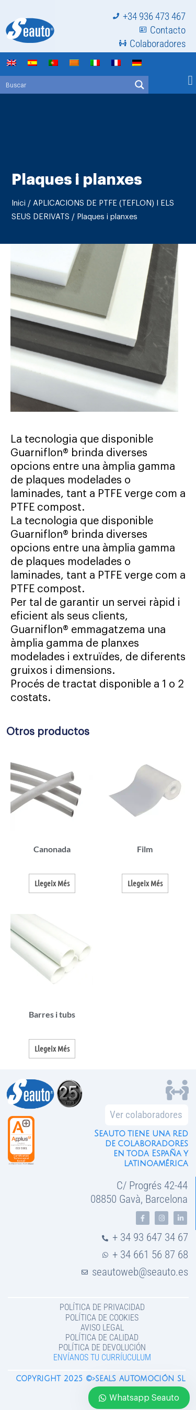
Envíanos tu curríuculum (102, 1357)
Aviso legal (102, 1328)
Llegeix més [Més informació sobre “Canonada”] (52, 883)
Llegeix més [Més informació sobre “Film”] (145, 883)
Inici (18, 203)
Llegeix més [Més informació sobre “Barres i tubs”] (52, 1048)
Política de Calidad (102, 1338)
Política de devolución (102, 1347)
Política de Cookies (102, 1318)
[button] (190, 81)
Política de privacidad (102, 1307)
